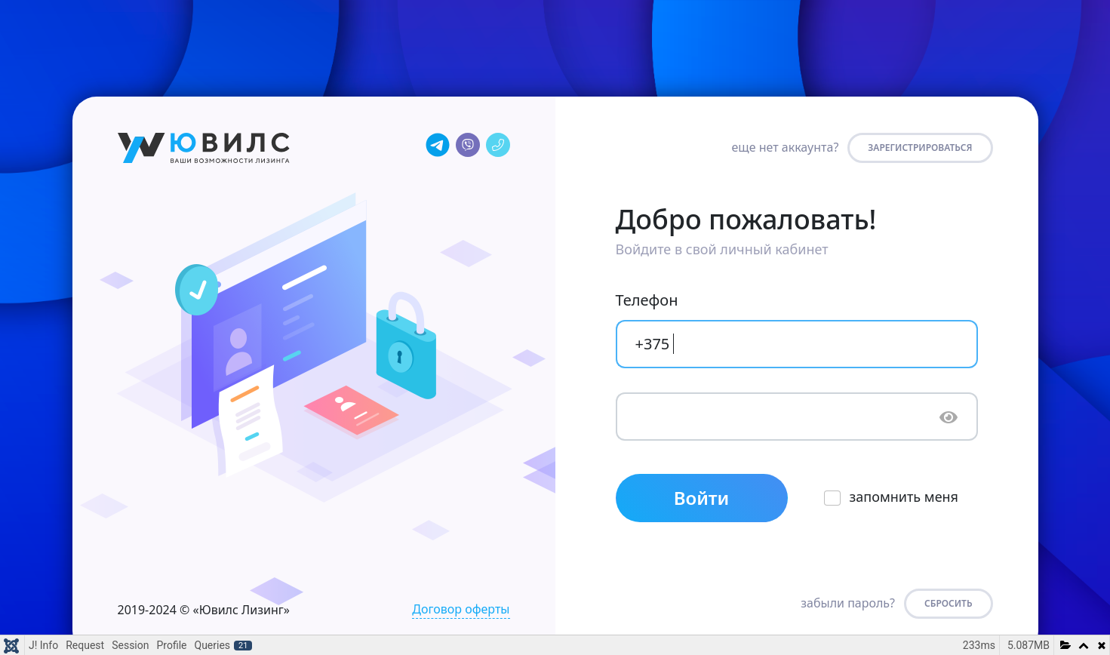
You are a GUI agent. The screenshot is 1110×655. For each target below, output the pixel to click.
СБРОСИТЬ (948, 603)
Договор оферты (460, 609)
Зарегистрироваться (920, 147)
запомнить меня (904, 496)
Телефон (647, 300)
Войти (702, 497)
